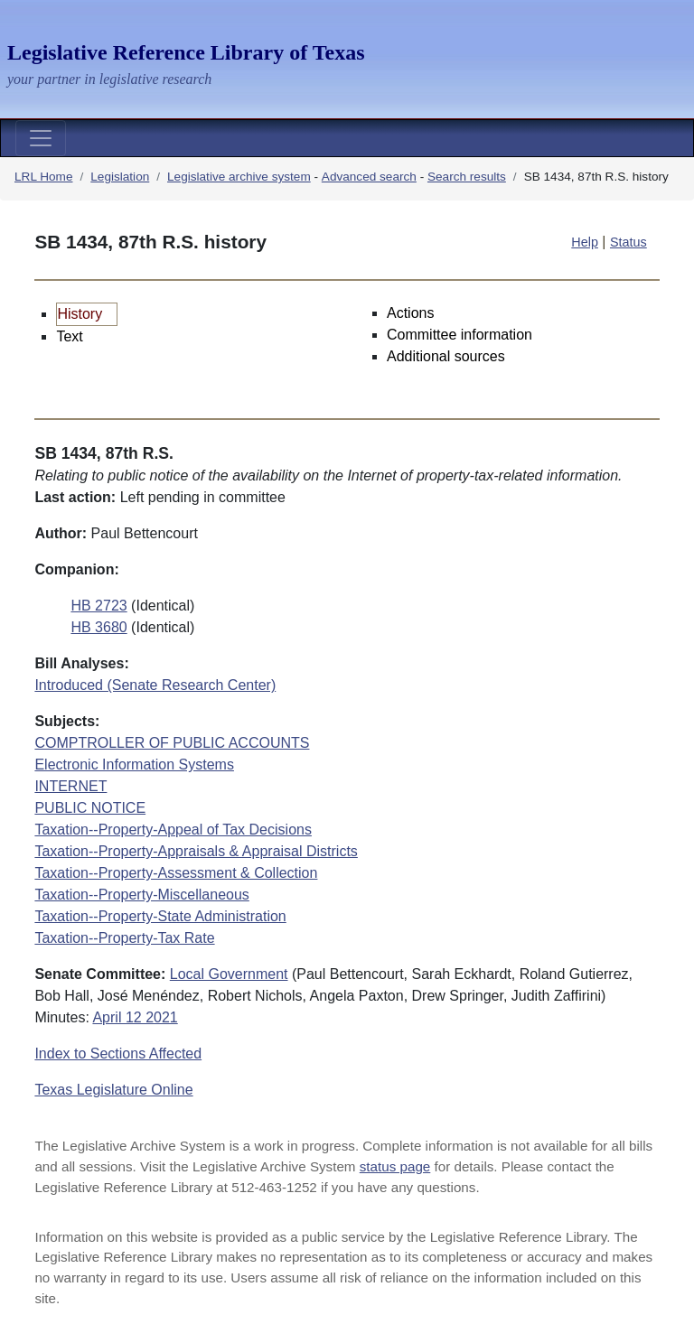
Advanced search (369, 176)
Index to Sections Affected (118, 1053)
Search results (466, 176)
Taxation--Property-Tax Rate (124, 938)
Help (584, 242)
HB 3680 (98, 627)
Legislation (119, 176)
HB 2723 (98, 605)
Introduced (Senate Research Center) (155, 685)
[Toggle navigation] (40, 138)
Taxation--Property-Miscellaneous (141, 894)
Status (628, 242)
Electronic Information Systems (134, 764)
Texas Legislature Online (113, 1089)
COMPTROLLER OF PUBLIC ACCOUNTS (171, 743)
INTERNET (70, 786)
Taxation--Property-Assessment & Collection (175, 873)
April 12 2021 (134, 1017)
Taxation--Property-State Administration (160, 916)
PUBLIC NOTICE (89, 808)
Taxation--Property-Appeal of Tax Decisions (173, 829)
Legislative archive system (239, 176)
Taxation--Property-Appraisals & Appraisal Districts (195, 851)
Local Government (229, 974)
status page (395, 1166)
